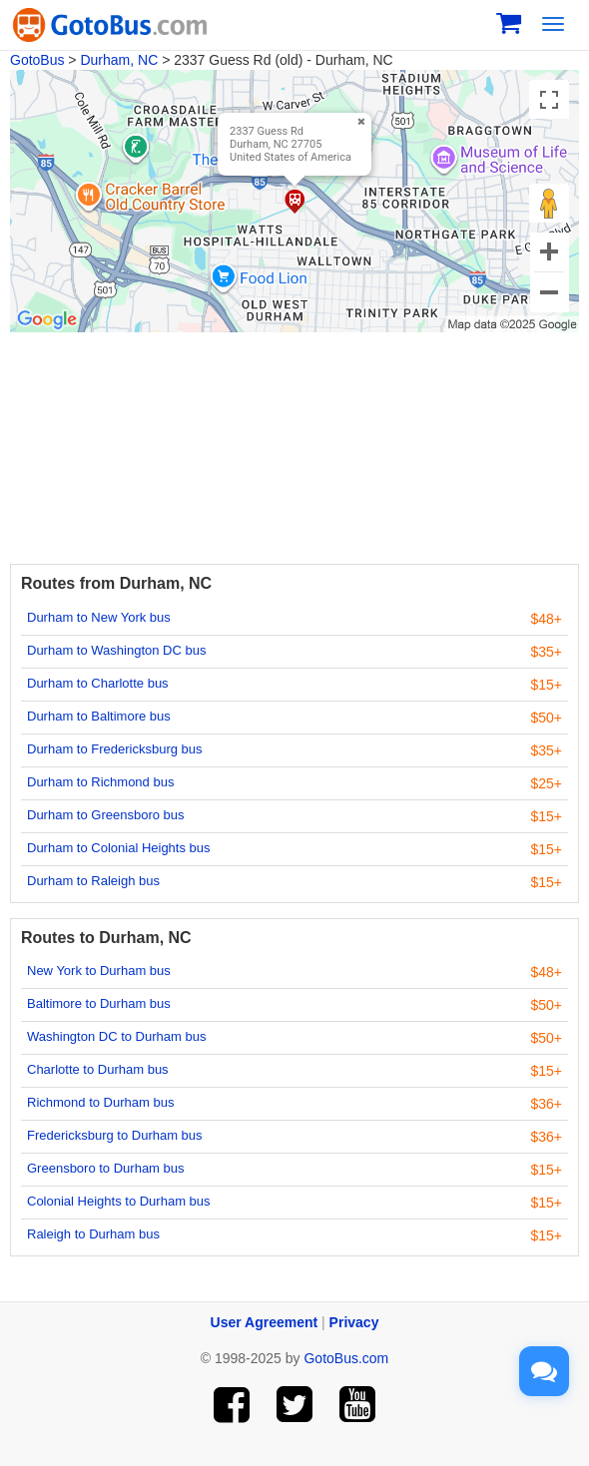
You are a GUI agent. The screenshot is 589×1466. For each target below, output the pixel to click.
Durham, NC (119, 60)
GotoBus (37, 60)
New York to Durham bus (99, 970)
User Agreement (264, 1322)
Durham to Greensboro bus (106, 814)
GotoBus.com (345, 1358)
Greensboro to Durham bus (106, 1168)
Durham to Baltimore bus (99, 716)
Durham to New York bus (99, 617)
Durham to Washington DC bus (116, 650)
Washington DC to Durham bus (116, 1036)
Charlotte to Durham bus (98, 1069)
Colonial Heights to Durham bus (119, 1201)
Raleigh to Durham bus (93, 1233)
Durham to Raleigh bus (93, 880)
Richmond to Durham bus (100, 1102)
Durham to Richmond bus (100, 781)
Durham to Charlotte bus (98, 683)
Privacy (354, 1322)
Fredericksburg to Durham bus (115, 1135)
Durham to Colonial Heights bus (119, 847)
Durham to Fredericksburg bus (115, 748)
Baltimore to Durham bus (99, 1003)
